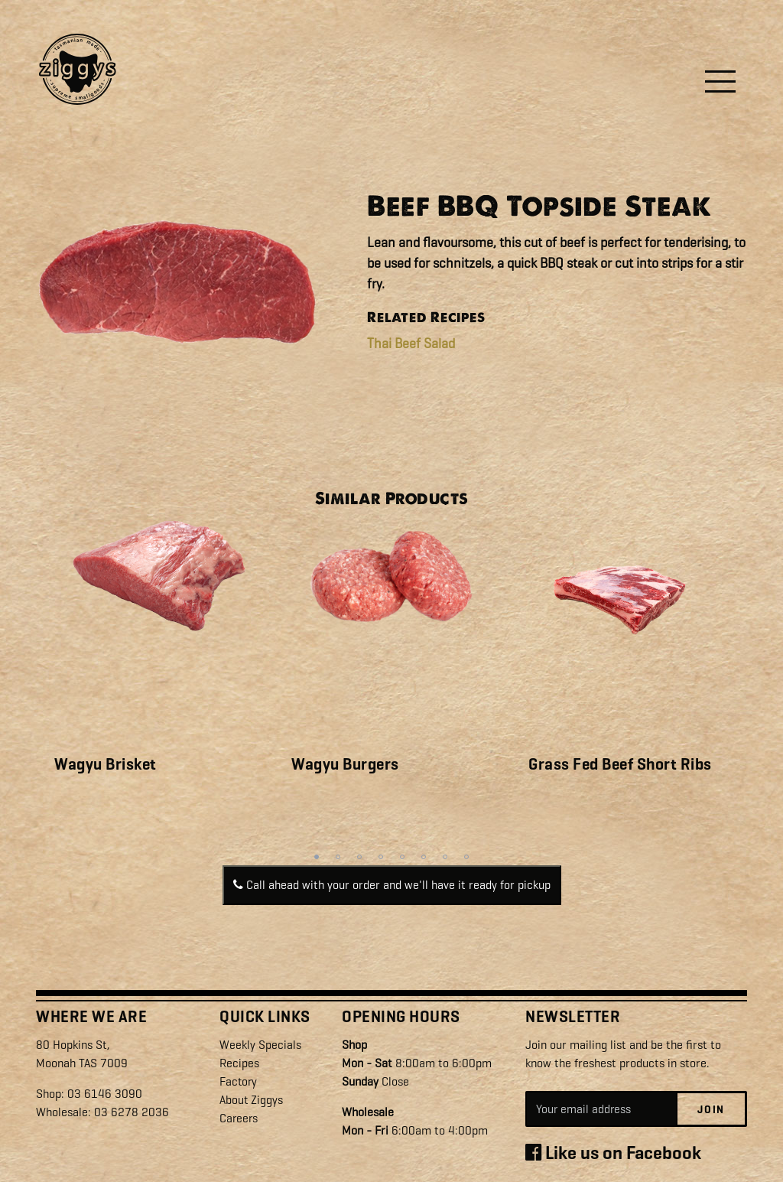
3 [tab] (359, 857)
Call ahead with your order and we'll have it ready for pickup (392, 885)
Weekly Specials (260, 1044)
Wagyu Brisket (105, 764)
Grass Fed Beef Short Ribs (620, 764)
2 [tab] (338, 857)
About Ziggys (251, 1099)
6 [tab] (423, 857)
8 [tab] (466, 857)
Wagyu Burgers (345, 764)
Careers (239, 1117)
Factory (238, 1080)
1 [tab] (316, 857)
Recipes (239, 1062)
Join (711, 1109)
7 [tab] (445, 857)
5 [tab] (402, 857)
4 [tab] (381, 857)
